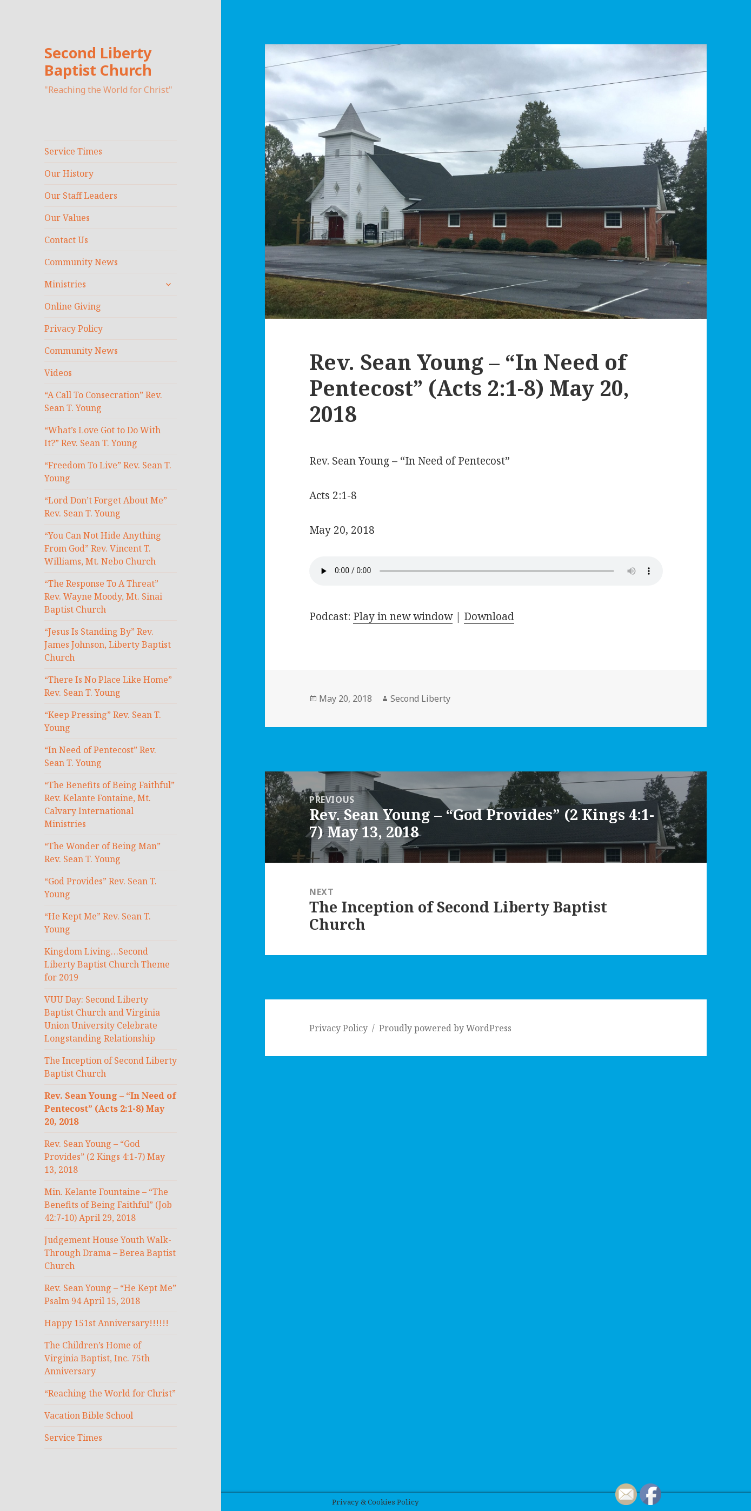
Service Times (73, 151)
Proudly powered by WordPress (445, 1028)
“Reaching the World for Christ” (110, 1393)
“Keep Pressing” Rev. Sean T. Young (102, 721)
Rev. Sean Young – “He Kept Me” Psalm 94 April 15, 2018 (110, 1294)
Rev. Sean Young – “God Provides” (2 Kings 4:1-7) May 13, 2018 (104, 1157)
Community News (81, 262)
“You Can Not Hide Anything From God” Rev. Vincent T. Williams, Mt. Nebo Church (102, 548)
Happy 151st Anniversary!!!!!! (106, 1323)
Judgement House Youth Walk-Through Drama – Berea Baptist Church (110, 1253)
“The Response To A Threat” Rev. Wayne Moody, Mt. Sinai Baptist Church (103, 596)
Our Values (67, 218)
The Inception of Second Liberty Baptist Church (110, 1067)
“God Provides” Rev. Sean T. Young (100, 887)
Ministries (65, 284)
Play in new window (403, 616)
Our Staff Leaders (80, 196)
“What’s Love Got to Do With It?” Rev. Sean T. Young (102, 436)
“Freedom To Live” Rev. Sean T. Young (107, 471)
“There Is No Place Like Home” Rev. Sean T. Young (108, 686)
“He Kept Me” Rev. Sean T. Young (97, 922)
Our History (69, 173)
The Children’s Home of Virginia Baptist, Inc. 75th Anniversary (97, 1358)
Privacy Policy (73, 328)
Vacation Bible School (88, 1415)
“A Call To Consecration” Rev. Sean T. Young (103, 401)
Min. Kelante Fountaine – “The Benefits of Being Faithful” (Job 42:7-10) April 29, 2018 (108, 1205)
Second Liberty (420, 698)
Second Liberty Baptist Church (98, 61)
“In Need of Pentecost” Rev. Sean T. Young (100, 756)
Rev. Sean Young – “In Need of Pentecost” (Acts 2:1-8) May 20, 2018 (110, 1108)
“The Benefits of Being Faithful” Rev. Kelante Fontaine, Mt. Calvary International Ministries (109, 804)
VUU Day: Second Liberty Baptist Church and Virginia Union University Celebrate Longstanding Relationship (102, 1018)
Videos (58, 373)
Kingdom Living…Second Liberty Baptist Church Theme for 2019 (107, 964)
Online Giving (72, 306)
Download (489, 616)
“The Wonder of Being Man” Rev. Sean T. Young (102, 852)
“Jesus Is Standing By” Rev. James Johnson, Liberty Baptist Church (107, 644)
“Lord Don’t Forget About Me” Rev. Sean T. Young (105, 506)
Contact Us (66, 240)
